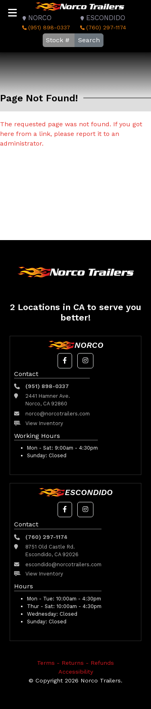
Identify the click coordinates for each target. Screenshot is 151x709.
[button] (65, 360)
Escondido (101, 18)
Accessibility (75, 671)
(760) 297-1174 (102, 27)
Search (89, 40)
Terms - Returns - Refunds (75, 663)
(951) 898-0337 (45, 27)
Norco (36, 18)
